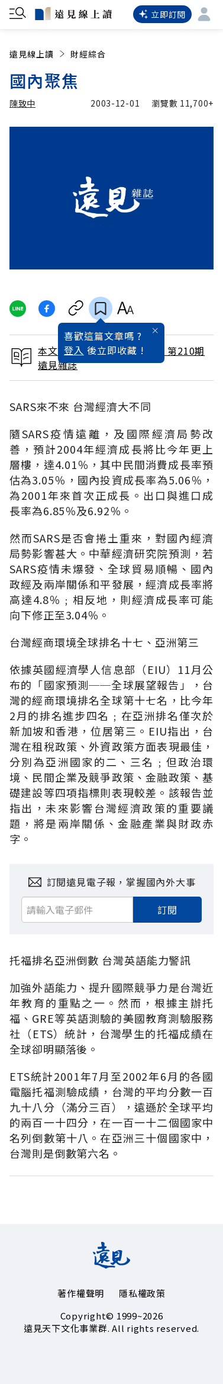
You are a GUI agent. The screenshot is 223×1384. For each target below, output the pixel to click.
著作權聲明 (80, 1293)
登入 (74, 350)
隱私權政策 (142, 1293)
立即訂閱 (162, 14)
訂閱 (167, 910)
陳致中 (22, 103)
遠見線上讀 (38, 54)
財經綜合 (88, 54)
